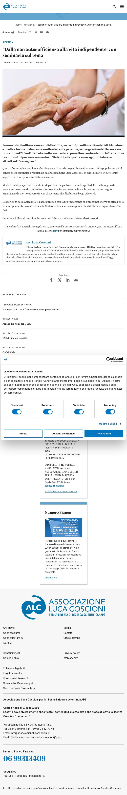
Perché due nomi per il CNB (16, 323)
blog (16, 319)
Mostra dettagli (108, 423)
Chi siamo (9, 627)
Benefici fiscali (11, 653)
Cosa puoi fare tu (13, 637)
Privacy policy (72, 653)
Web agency (71, 658)
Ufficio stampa (72, 637)
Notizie (7, 643)
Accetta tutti (104, 433)
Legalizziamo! (11, 673)
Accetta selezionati (63, 433)
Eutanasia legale (12, 668)
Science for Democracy (16, 683)
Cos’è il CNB (8, 352)
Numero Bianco (58, 512)
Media (67, 627)
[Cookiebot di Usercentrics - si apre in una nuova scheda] (108, 359)
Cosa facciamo (12, 633)
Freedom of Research (15, 678)
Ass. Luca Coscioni (23, 62)
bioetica (7, 42)
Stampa (8, 32)
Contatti (68, 633)
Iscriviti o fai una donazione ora (61, 491)
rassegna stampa (22, 305)
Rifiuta (23, 433)
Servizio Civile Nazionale (17, 688)
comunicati (41, 63)
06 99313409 (24, 758)
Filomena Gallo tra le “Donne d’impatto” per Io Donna (30, 309)
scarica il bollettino (54, 485)
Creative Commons (15, 716)
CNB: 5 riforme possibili (14, 337)
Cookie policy (11, 658)
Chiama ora (51, 577)
